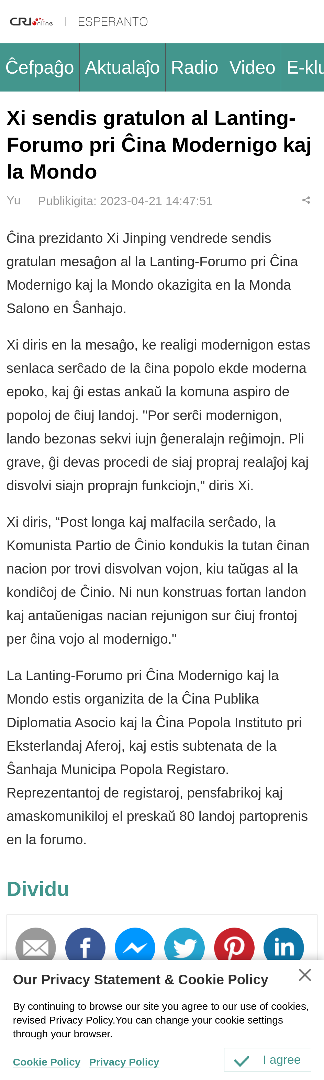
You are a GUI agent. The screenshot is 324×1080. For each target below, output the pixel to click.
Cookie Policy (46, 1062)
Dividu (306, 200)
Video (252, 67)
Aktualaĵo (122, 67)
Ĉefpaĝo (39, 67)
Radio (195, 67)
